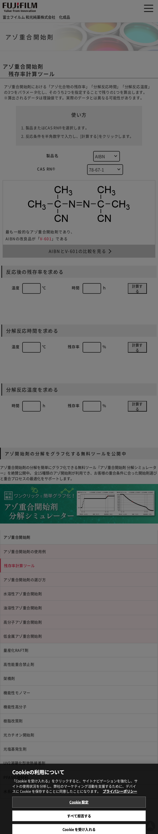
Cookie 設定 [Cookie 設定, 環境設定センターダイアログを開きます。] (78, 808)
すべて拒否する (79, 821)
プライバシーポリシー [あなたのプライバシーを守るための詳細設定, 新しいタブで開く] (120, 797)
